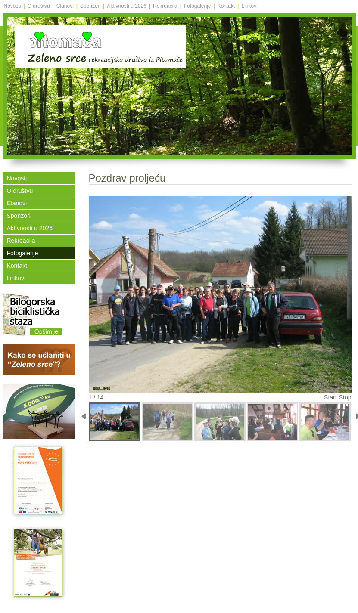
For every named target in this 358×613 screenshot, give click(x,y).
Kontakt (226, 6)
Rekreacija (165, 6)
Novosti (12, 6)
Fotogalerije (197, 6)
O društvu (39, 6)
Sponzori (90, 6)
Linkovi (249, 6)
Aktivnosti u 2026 (126, 6)
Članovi (65, 6)
